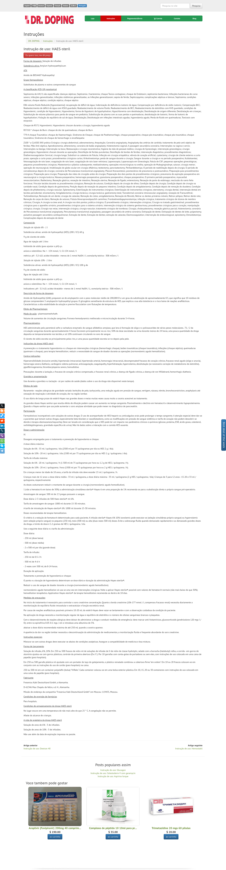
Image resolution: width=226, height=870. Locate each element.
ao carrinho (55, 836)
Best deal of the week (224, 435)
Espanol (49, 6)
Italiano (65, 6)
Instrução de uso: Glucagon (113, 770)
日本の (73, 6)
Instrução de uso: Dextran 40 (37, 748)
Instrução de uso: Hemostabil (188, 748)
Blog (194, 18)
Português (82, 6)
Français (57, 6)
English (27, 6)
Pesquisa (196, 5)
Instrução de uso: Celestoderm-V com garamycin (113, 773)
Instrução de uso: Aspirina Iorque (113, 776)
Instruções (111, 18)
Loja (92, 18)
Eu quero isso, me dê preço (38, 55)
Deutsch (41, 6)
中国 (34, 6)
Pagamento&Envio (134, 18)
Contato (177, 18)
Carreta (158, 18)
